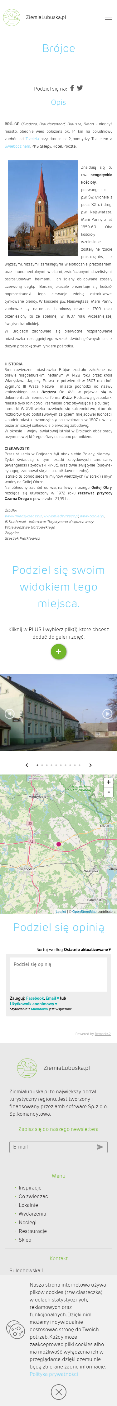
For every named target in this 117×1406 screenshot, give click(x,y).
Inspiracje (30, 1188)
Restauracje (33, 1231)
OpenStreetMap (84, 911)
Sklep (25, 1240)
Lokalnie (28, 1205)
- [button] (109, 792)
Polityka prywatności (54, 1374)
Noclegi (28, 1222)
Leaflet (61, 911)
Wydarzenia (32, 1214)
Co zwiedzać (33, 1196)
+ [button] (109, 783)
